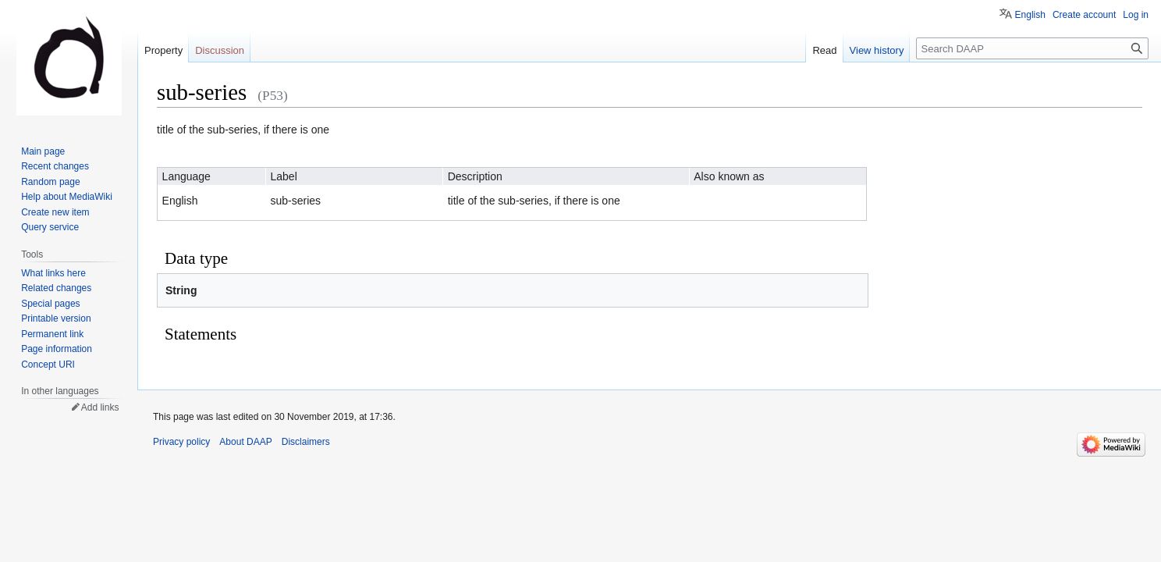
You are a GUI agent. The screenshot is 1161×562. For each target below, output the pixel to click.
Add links (100, 407)
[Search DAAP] (1032, 48)
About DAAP (245, 441)
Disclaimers (306, 441)
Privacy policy (181, 441)
